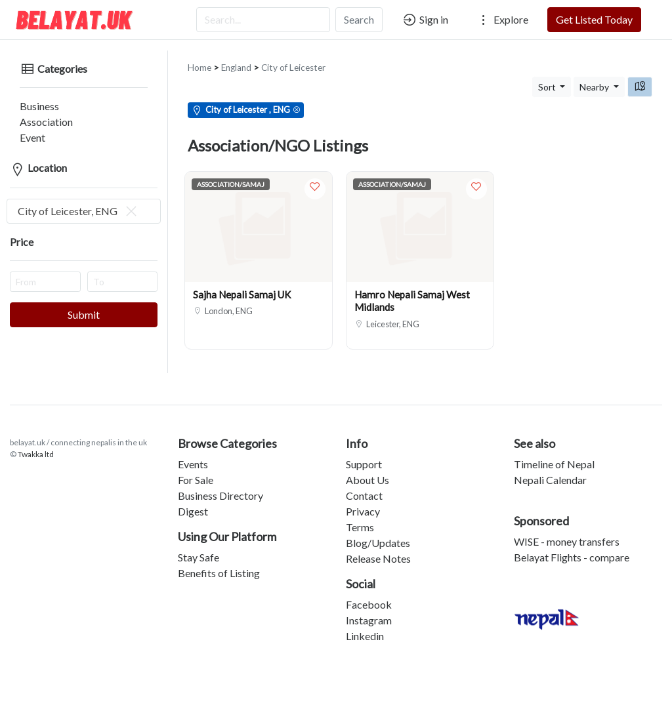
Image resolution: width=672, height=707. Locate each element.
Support (364, 453)
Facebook (369, 594)
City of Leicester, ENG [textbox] (78, 201)
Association (36, 111)
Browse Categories (227, 433)
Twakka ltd (36, 444)
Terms (360, 516)
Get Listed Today (594, 19)
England (236, 57)
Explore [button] (502, 20)
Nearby (595, 76)
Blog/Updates (378, 532)
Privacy (363, 501)
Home (199, 57)
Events (193, 453)
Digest (193, 501)
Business (29, 95)
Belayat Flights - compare (571, 546)
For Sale (195, 469)
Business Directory (220, 485)
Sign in (425, 20)
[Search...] (263, 19)
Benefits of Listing (219, 562)
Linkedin (365, 625)
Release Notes (378, 548)
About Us (367, 469)
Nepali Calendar (550, 469)
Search (359, 19)
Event (22, 127)
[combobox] (84, 200)
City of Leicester (293, 57)
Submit (84, 304)
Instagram (369, 609)
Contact (364, 485)
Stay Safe (198, 546)
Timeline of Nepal (554, 453)
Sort (548, 76)
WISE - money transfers (567, 531)
